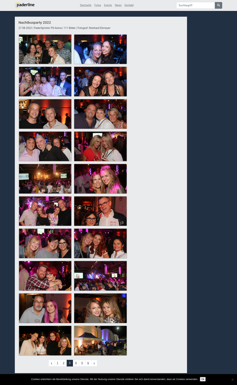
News (118, 5)
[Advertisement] (157, 83)
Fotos (97, 5)
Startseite (85, 5)
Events (108, 5)
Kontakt (129, 5)
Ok (202, 379)
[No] (232, 379)
